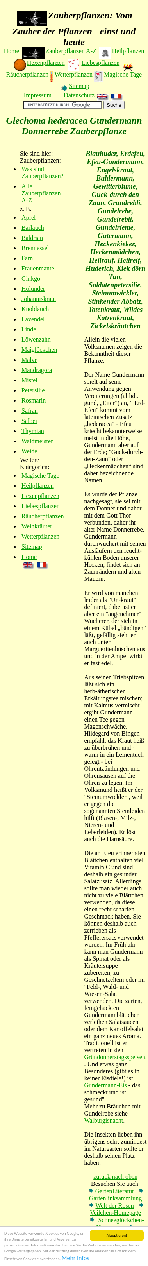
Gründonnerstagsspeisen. (115, 1057)
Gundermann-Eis (105, 1085)
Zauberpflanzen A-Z (71, 51)
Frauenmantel (38, 268)
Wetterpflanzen (74, 74)
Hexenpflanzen (46, 62)
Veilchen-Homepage (115, 1212)
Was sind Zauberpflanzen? (42, 172)
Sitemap (79, 85)
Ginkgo (30, 278)
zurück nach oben (115, 1176)
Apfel (28, 217)
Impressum (38, 95)
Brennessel (35, 248)
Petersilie (33, 390)
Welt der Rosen (114, 1205)
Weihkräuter (36, 526)
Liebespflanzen (100, 62)
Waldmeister (37, 441)
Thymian (32, 431)
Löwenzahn (36, 339)
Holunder (33, 288)
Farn (27, 258)
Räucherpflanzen (27, 74)
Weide (29, 451)
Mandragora (36, 370)
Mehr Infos (75, 1258)
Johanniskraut (38, 298)
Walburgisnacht (103, 1120)
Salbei (29, 420)
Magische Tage (123, 74)
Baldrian (32, 238)
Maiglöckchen (39, 349)
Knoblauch (35, 309)
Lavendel (33, 319)
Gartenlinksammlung (115, 1198)
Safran (29, 410)
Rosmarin (33, 400)
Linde (28, 329)
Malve (29, 359)
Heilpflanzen (128, 51)
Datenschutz (79, 95)
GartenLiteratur (114, 1191)
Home (11, 51)
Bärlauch (32, 227)
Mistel (29, 380)
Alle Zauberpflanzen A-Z (41, 193)
